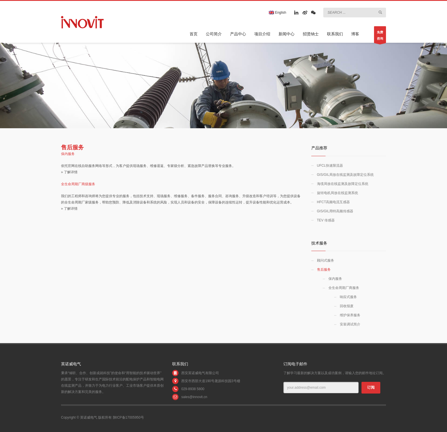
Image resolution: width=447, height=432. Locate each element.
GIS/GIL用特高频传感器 (335, 211)
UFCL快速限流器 (330, 166)
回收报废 (346, 306)
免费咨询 (380, 36)
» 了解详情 (69, 172)
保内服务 (335, 279)
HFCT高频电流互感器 (333, 202)
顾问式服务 (325, 260)
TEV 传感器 (326, 220)
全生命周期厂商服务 (343, 288)
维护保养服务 (350, 315)
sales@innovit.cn (194, 397)
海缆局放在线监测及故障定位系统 (342, 184)
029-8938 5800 (192, 389)
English (277, 13)
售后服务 (324, 270)
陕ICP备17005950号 (128, 417)
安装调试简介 (350, 324)
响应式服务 (348, 297)
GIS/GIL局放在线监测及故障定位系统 (345, 175)
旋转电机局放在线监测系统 (337, 193)
